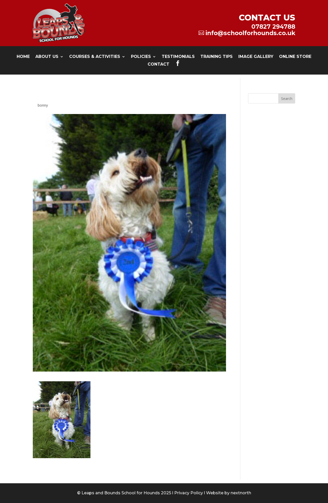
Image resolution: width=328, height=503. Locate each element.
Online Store (295, 57)
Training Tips (216, 57)
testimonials (178, 57)
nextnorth (241, 492)
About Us (46, 57)
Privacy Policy (188, 492)
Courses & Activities (94, 57)
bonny (43, 105)
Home (23, 57)
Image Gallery (255, 57)
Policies (141, 57)
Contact (158, 65)
